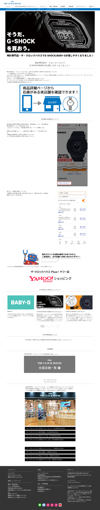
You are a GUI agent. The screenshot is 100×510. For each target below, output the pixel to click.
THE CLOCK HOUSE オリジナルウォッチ (25, 6)
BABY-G (9, 311)
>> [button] (57, 326)
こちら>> (56, 354)
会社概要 (62, 6)
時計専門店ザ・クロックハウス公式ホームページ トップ (20, 9)
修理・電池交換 (54, 6)
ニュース (8, 6)
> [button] (52, 326)
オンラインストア (80, 6)
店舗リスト (92, 6)
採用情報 (71, 6)
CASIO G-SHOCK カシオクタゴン (75, 311)
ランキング (43, 6)
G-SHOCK (49, 9)
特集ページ (41, 9)
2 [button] (47, 326)
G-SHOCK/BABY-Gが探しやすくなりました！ (49, 311)
